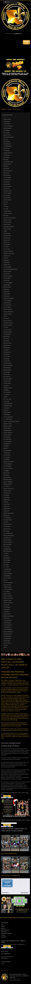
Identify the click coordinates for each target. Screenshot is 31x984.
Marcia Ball (6, 132)
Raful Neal (6, 475)
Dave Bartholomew (9, 137)
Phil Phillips (7, 497)
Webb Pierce (7, 499)
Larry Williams (7, 627)
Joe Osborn (6, 486)
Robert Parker (7, 491)
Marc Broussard (8, 170)
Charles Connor (8, 213)
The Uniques (7, 607)
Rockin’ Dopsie (7, 540)
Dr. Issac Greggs (8, 282)
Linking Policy (26, 975)
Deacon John (7, 240)
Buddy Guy (6, 289)
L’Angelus (6, 385)
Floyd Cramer (7, 224)
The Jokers (6, 350)
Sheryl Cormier (7, 220)
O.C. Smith (6, 567)
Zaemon (6, 645)
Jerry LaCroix (7, 376)
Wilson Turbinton (8, 602)
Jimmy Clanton (7, 200)
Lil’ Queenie (7, 408)
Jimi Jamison (7, 336)
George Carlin (7, 179)
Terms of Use (19, 975)
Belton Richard (7, 524)
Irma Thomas (7, 585)
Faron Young (7, 643)
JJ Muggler (6, 470)
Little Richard (7, 412)
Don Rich (6, 522)
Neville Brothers (8, 479)
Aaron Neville (7, 477)
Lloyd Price (6, 506)
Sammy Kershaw (8, 365)
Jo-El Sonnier (7, 571)
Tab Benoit (6, 150)
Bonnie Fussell (7, 271)
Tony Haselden (7, 300)
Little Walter (7, 414)
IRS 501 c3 (20, 974)
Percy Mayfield (7, 450)
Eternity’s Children (8, 251)
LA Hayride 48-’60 (8, 417)
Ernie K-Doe (7, 356)
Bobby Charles (7, 186)
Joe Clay (6, 202)
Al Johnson (6, 341)
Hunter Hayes (7, 307)
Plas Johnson (7, 345)
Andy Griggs (7, 285)
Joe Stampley (7, 576)
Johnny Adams (7, 119)
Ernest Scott (7, 546)
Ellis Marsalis (7, 444)
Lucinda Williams (8, 629)
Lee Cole (6, 209)
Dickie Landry (7, 381)
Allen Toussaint (8, 596)
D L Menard (7, 457)
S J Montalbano (8, 464)
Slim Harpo (6, 296)
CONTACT (3, 935)
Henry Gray (6, 280)
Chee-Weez (6, 618)
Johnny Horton (7, 320)
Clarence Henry (8, 314)
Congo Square (7, 211)
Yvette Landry (7, 383)
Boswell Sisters (7, 164)
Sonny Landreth (8, 379)
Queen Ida (6, 511)
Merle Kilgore (7, 367)
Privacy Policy (12, 975)
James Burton (7, 175)
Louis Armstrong (8, 126)
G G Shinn (6, 553)
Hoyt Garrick (7, 273)
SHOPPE (26, 42)
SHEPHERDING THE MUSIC (6, 933)
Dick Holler (6, 318)
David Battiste (7, 144)
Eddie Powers (7, 508)
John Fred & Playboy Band (10, 269)
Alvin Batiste (7, 141)
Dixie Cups (6, 242)
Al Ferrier (6, 258)
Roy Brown (6, 173)
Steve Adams (7, 121)
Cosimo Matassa (8, 432)
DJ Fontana (6, 262)
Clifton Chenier (7, 193)
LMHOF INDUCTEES (5, 930)
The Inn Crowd (7, 329)
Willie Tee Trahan (8, 598)
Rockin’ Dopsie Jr (8, 542)
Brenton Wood (7, 636)
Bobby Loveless (8, 426)
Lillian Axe (6, 410)
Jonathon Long (7, 423)
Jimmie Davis (7, 238)
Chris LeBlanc (7, 392)
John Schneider (7, 544)
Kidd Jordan (7, 354)
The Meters (7, 459)
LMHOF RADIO (4, 931)
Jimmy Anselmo (8, 128)
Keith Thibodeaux (8, 582)
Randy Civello (7, 197)
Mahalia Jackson (8, 332)
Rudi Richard (7, 526)
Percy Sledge (7, 560)
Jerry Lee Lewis (7, 399)
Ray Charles (7, 188)
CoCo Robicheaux (8, 533)
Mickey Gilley (7, 278)
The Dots (6, 247)
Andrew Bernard (8, 153)
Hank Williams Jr (8, 625)
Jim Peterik (6, 495)
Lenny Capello (7, 177)
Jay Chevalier (7, 195)
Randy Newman (8, 484)
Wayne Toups (7, 593)
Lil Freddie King (8, 405)
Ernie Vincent (7, 614)
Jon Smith (6, 564)
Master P (6, 448)
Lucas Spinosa (7, 569)
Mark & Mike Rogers (9, 535)
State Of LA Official (13, 974)
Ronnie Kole (7, 374)
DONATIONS (3, 937)
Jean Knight (7, 372)
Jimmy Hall (6, 291)
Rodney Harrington (9, 298)
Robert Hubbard (8, 325)
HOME (2, 924)
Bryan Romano (7, 538)
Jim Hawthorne (7, 305)
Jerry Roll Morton (8, 468)
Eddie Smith (7, 562)
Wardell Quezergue (9, 513)
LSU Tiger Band (8, 419)
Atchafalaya (7, 130)
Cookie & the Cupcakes (10, 217)
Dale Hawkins (7, 303)
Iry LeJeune (6, 394)
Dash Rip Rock (7, 235)
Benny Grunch (7, 287)
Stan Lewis (6, 401)
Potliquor (6, 502)
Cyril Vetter (6, 611)
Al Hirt (5, 316)
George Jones (7, 352)
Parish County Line (8, 488)
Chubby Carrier (8, 191)
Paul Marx (6, 446)
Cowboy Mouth (8, 222)
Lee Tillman (7, 591)
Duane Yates (7, 640)
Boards (24, 974)
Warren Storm (7, 578)
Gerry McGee (7, 437)
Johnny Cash (7, 184)
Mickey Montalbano (9, 461)
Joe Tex (5, 580)
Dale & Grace (7, 233)
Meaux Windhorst (8, 632)
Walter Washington (9, 616)
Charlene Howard (8, 323)
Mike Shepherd (8, 551)
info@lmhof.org (18, 33)
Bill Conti (6, 215)
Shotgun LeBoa (8, 388)
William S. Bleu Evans (9, 253)
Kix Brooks (6, 168)
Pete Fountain (7, 267)
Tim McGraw (7, 452)
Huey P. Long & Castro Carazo (11, 421)
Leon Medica (7, 455)
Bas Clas (6, 139)
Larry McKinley (7, 439)
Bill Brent (6, 166)
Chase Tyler (7, 605)
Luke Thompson (8, 589)
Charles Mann (7, 428)
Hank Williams (7, 623)
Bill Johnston (7, 347)
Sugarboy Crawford (9, 226)
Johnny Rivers (7, 529)
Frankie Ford (7, 264)
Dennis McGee (7, 435)
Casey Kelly (6, 358)
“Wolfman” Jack (8, 634)
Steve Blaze (7, 157)
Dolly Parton (7, 493)
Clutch (5, 204)
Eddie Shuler (7, 558)
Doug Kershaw (7, 363)
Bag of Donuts (7, 135)
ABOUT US (3, 928)
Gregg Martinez (8, 430)
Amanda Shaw (7, 549)
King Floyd (6, 260)
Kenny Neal (7, 473)
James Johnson (7, 343)
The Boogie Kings (8, 162)
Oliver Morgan (7, 466)
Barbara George (8, 276)
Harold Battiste (8, 146)
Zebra (5, 647)
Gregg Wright (7, 638)
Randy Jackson (7, 334)
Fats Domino (7, 244)
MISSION (3, 926)
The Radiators (7, 517)
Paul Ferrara (7, 256)
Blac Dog (6, 159)
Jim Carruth (7, 182)
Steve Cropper (7, 229)
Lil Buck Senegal (8, 403)
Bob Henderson (8, 309)
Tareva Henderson (8, 311)
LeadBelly (6, 390)
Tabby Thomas (8, 587)
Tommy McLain (8, 441)
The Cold (6, 206)
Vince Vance (7, 609)
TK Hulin (6, 327)
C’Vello (5, 231)
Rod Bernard (7, 155)
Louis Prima (7, 504)
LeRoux (5, 397)
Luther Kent (7, 361)
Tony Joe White (8, 620)
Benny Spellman (8, 573)
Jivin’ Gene (6, 338)
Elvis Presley (7, 249)
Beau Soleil (6, 148)
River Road (6, 531)
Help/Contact (12, 977)
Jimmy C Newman (8, 482)
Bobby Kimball (7, 370)
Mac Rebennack (8, 520)
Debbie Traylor (8, 600)
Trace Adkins (7, 123)
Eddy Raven (6, 515)
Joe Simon (6, 555)
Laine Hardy (7, 294)
